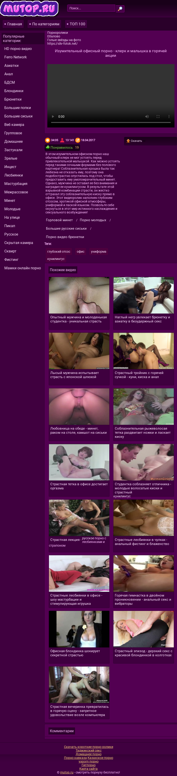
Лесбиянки (13, 175)
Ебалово (53, 36)
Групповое (13, 133)
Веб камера (14, 124)
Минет (9, 200)
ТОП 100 (77, 24)
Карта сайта (88, 769)
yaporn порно (89, 761)
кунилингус (55, 259)
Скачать (135, 141)
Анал (8, 74)
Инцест (10, 167)
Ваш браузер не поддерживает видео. (110, 95)
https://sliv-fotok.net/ (62, 43)
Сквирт (10, 251)
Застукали (13, 150)
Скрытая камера (18, 243)
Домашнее (13, 141)
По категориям (45, 24)
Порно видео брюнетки (65, 237)
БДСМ (9, 82)
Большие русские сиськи (66, 228)
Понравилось (59, 147)
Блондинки (13, 91)
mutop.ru (66, 772)
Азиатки (11, 65)
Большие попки (17, 108)
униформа (98, 251)
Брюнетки (12, 99)
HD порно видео (18, 49)
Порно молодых (93, 220)
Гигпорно (89, 765)
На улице (12, 217)
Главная (14, 24)
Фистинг (11, 259)
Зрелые (10, 158)
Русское (11, 234)
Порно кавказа (75, 758)
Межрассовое (16, 192)
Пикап (9, 226)
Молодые (12, 209)
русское (88, 538)
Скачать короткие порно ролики (88, 747)
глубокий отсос (58, 251)
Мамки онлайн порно (22, 268)
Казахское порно (100, 758)
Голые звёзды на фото (64, 40)
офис (80, 251)
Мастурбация (15, 184)
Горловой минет (59, 220)
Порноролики (57, 32)
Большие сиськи (18, 116)
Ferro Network (15, 57)
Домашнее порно (89, 754)
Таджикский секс (89, 750)
